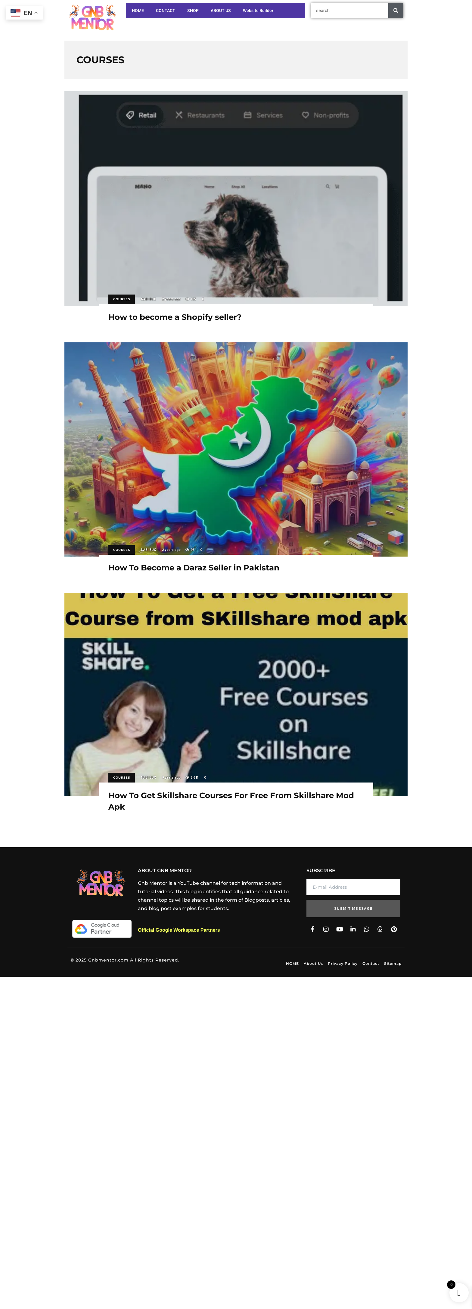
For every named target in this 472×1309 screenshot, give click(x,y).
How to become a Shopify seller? (236, 198)
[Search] (395, 10)
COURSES (121, 299)
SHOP (193, 10)
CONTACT (165, 10)
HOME (138, 10)
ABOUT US (221, 10)
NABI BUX (148, 299)
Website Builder (258, 10)
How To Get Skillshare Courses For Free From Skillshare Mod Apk (236, 694)
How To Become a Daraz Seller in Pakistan (236, 449)
